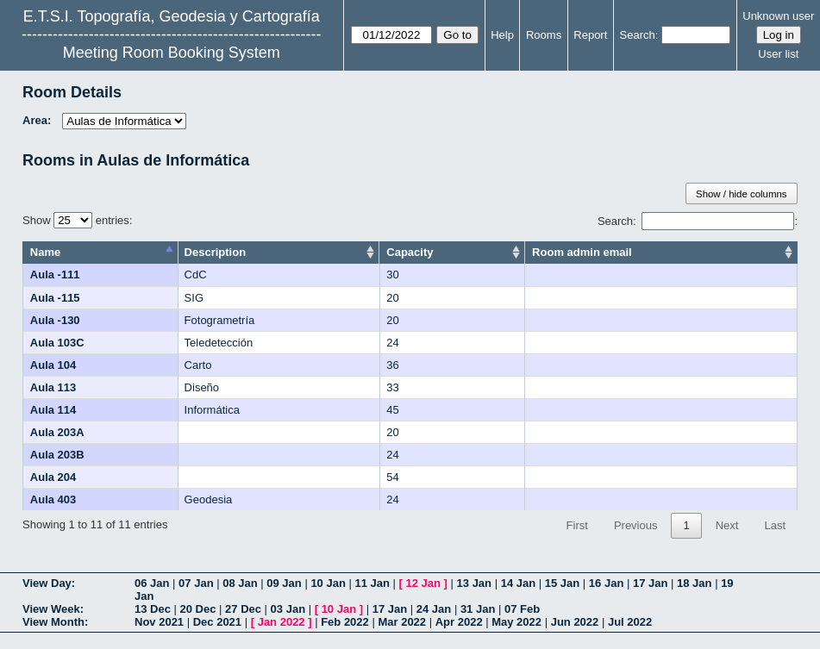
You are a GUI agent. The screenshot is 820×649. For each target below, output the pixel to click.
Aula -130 (55, 320)
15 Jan (562, 583)
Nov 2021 (159, 621)
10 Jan (327, 583)
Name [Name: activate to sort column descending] (45, 252)
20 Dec (198, 608)
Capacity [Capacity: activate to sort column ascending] (409, 252)
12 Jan (423, 583)
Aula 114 (53, 409)
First (577, 525)
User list (778, 53)
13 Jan (474, 583)
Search (637, 34)
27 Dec (243, 608)
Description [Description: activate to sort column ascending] (216, 252)
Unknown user (778, 15)
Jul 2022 (630, 621)
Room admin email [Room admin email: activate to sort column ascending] (582, 252)
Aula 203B (57, 454)
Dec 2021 (217, 621)
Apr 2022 (459, 621)
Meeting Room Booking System (171, 52)
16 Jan (606, 583)
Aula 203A (57, 432)
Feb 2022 (345, 621)
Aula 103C (57, 342)
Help (502, 34)
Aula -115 (55, 297)
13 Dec (153, 608)
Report (590, 34)
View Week (51, 608)
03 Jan (288, 608)
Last (775, 525)
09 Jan (283, 583)
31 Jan (477, 608)
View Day (47, 583)
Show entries (75, 220)
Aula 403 (53, 499)
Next (727, 525)
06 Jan (152, 583)
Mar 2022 (402, 621)
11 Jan (371, 583)
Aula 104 (53, 365)
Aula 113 (53, 387)
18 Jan (694, 583)
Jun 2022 (575, 621)
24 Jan (433, 608)
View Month (53, 621)
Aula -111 (55, 274)
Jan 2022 (281, 621)
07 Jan (195, 583)
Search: (696, 221)
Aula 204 (53, 477)
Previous (636, 525)
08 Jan (239, 583)
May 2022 (516, 621)
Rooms (543, 34)
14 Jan (518, 583)
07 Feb (522, 608)
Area (34, 120)
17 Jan (650, 583)
